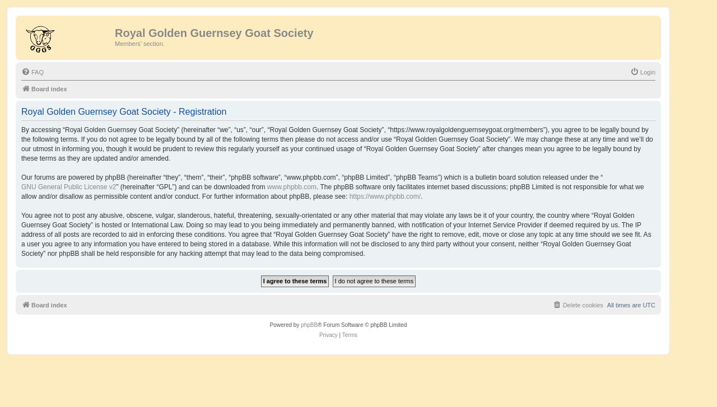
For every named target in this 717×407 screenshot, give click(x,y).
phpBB (309, 325)
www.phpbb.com (291, 187)
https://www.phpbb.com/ (385, 196)
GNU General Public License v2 (68, 187)
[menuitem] (32, 72)
